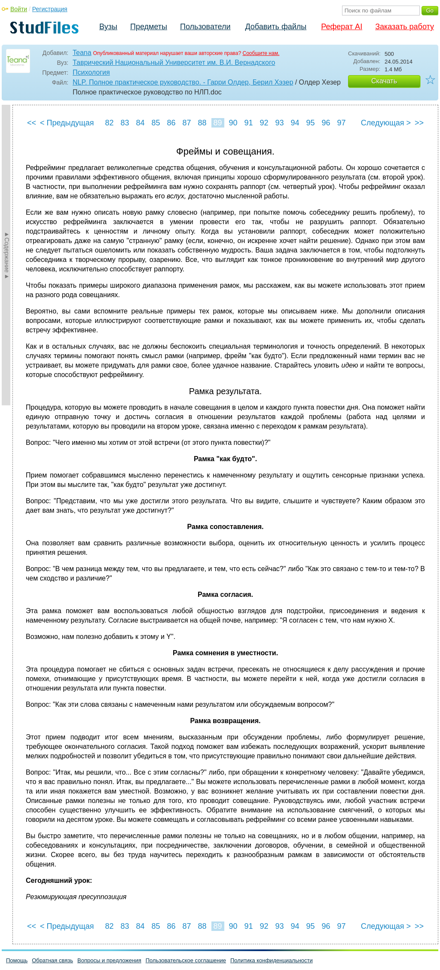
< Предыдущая (67, 123)
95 (310, 123)
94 (294, 123)
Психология (91, 72)
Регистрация (49, 9)
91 (248, 123)
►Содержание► (6, 255)
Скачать (384, 81)
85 (155, 123)
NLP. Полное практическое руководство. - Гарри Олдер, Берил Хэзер (183, 82)
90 (233, 123)
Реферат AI (341, 26)
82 (109, 123)
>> (419, 123)
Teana (82, 52)
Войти (18, 9)
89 (217, 123)
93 (279, 123)
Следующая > (386, 123)
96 (325, 123)
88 (202, 123)
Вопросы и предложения (109, 960)
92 (264, 123)
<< (31, 123)
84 (140, 123)
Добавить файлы (275, 26)
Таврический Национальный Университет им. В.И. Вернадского (174, 62)
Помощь (17, 960)
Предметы (148, 26)
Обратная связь (52, 960)
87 (186, 123)
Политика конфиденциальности (271, 960)
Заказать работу (404, 26)
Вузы (108, 26)
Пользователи (205, 26)
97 (341, 123)
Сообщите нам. (261, 53)
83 (124, 123)
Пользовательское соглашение (186, 960)
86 (171, 123)
